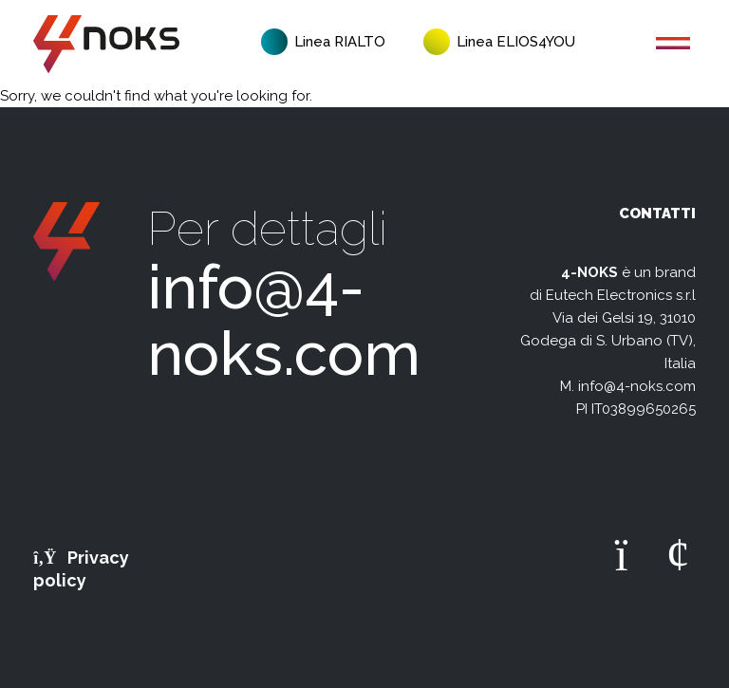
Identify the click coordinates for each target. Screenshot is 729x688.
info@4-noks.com (284, 320)
